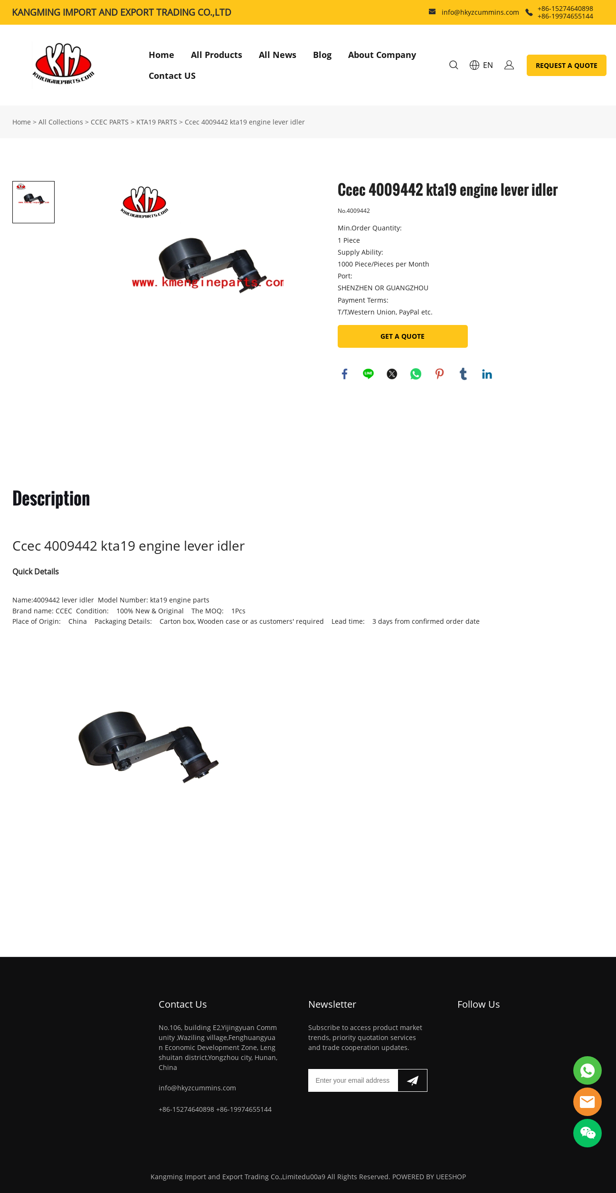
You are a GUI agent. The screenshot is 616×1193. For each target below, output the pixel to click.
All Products (216, 54)
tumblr (463, 374)
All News (277, 54)
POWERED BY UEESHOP (429, 1176)
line (368, 374)
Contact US (172, 75)
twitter (392, 374)
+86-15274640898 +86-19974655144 (565, 12)
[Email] (353, 1080)
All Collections (60, 121)
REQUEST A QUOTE (566, 65)
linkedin (487, 374)
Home (161, 54)
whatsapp (416, 374)
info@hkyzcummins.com (480, 12)
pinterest (440, 374)
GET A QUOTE (402, 336)
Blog (322, 54)
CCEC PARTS (110, 121)
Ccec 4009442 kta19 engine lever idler (245, 121)
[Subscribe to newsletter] (412, 1080)
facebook (345, 374)
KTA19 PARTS (156, 121)
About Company (382, 54)
